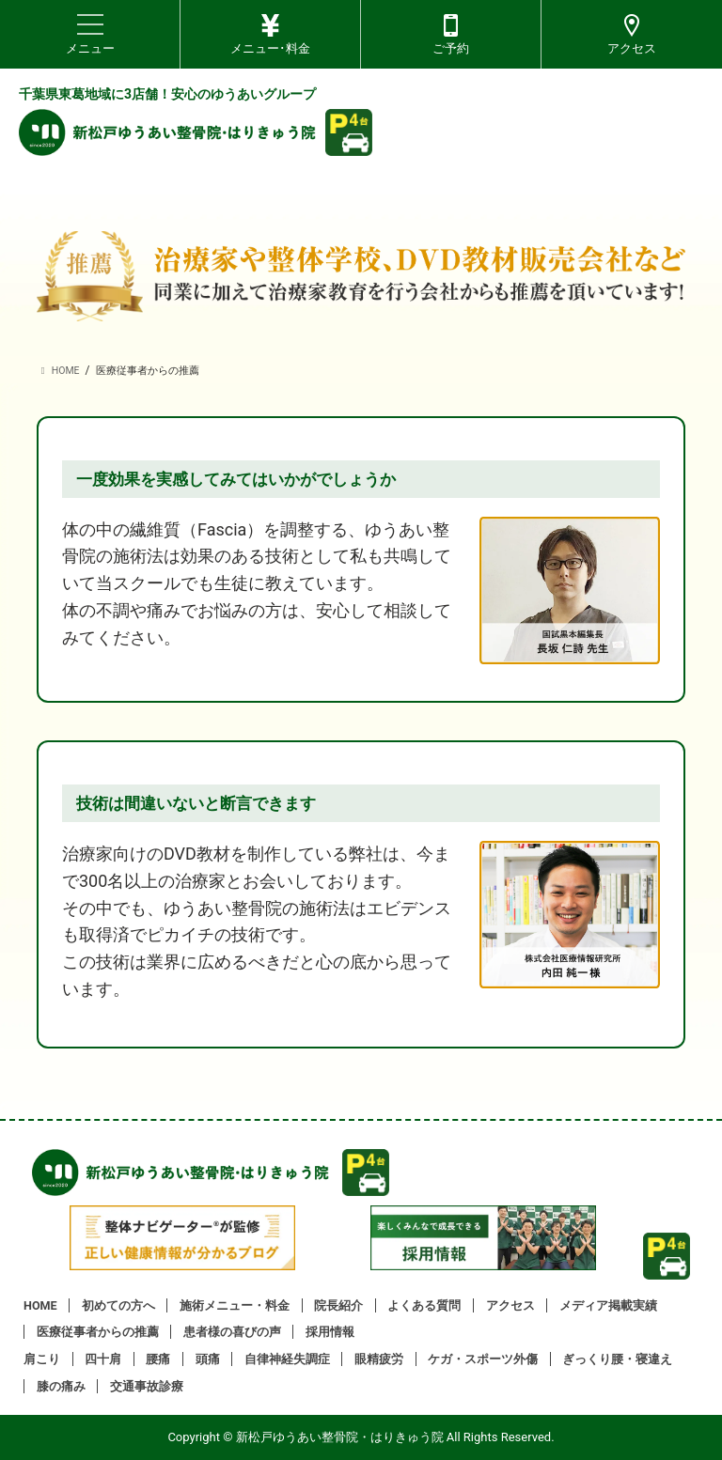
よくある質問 (424, 1305)
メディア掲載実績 (608, 1305)
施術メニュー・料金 (235, 1305)
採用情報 (330, 1332)
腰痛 (158, 1359)
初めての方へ (118, 1305)
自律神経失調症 (287, 1359)
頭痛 (208, 1359)
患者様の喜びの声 (232, 1332)
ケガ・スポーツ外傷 (483, 1359)
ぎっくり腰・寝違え (617, 1359)
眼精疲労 (378, 1359)
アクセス (510, 1305)
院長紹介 (338, 1305)
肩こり (42, 1359)
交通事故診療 (146, 1386)
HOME (40, 1305)
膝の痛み (61, 1386)
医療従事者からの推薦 (98, 1332)
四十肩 (103, 1359)
